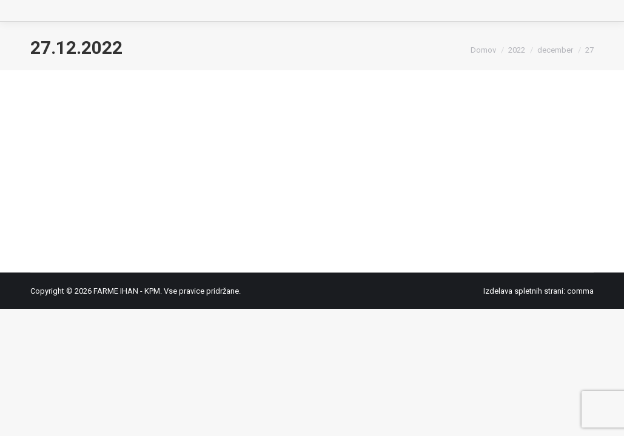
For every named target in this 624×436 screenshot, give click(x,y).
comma (580, 291)
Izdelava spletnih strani (523, 291)
